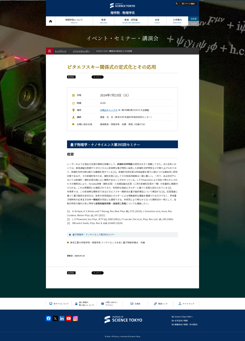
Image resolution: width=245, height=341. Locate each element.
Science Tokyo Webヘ (184, 316)
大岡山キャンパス (110, 110)
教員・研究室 (131, 21)
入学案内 (177, 21)
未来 (157, 21)
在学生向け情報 (181, 320)
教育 (103, 21)
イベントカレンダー (81, 51)
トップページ (50, 21)
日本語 (193, 18)
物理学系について (74, 21)
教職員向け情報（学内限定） (187, 324)
